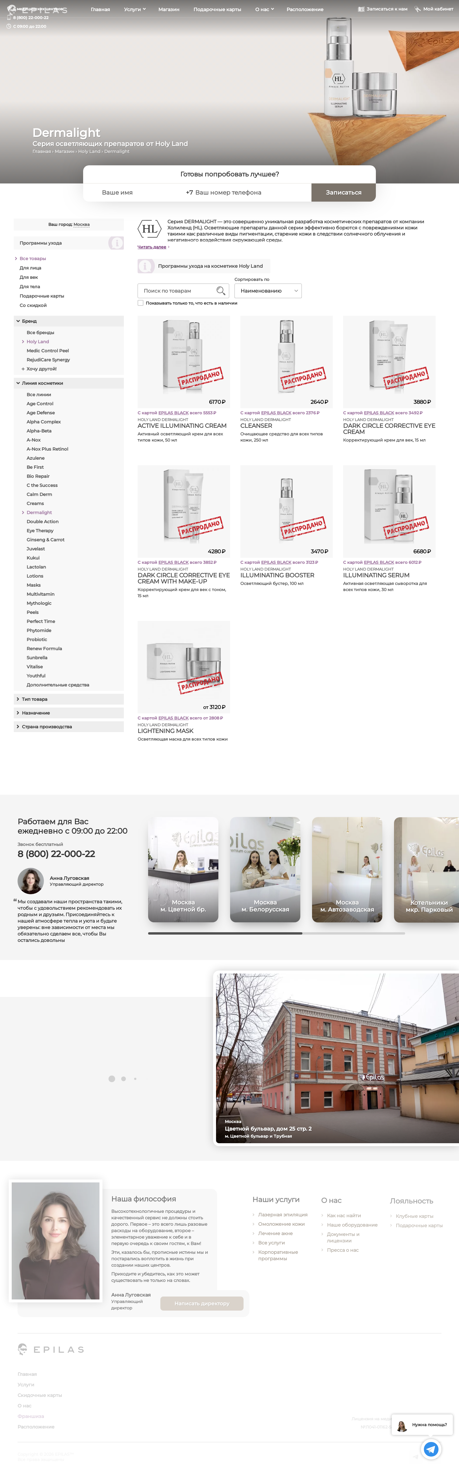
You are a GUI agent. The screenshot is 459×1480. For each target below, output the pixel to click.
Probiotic (37, 642)
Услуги (132, 26)
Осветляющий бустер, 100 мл (275, 583)
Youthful (36, 678)
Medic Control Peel (48, 353)
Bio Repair (38, 479)
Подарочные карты (217, 26)
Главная (100, 26)
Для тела (30, 289)
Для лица (30, 271)
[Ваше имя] (139, 192)
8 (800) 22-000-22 (31, 17)
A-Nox (33, 443)
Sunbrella (37, 660)
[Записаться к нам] (382, 26)
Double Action (43, 524)
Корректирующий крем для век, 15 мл (388, 440)
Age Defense (41, 415)
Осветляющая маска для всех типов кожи (186, 739)
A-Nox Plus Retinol (47, 452)
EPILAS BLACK (177, 413)
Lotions (35, 579)
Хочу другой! (41, 372)
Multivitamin (40, 597)
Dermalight (39, 515)
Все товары (33, 261)
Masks (34, 588)
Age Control (40, 406)
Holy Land (89, 151)
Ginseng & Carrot (45, 542)
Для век (29, 280)
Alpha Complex (44, 424)
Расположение (305, 26)
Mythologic (39, 606)
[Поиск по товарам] (182, 291)
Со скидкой (33, 308)
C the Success (42, 488)
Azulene (35, 461)
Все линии (39, 397)
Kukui (33, 561)
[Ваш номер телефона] (250, 192)
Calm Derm (39, 497)
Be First (35, 470)
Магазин (168, 26)
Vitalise (35, 669)
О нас (262, 26)
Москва (81, 227)
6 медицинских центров (38, 8)
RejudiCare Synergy (48, 362)
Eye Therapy (40, 533)
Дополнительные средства (58, 688)
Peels (33, 615)
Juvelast (36, 551)
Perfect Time (41, 624)
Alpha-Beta (39, 434)
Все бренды (40, 335)
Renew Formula (44, 651)
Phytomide (39, 633)
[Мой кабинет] (434, 26)
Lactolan (36, 570)
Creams (35, 506)
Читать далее (155, 247)
